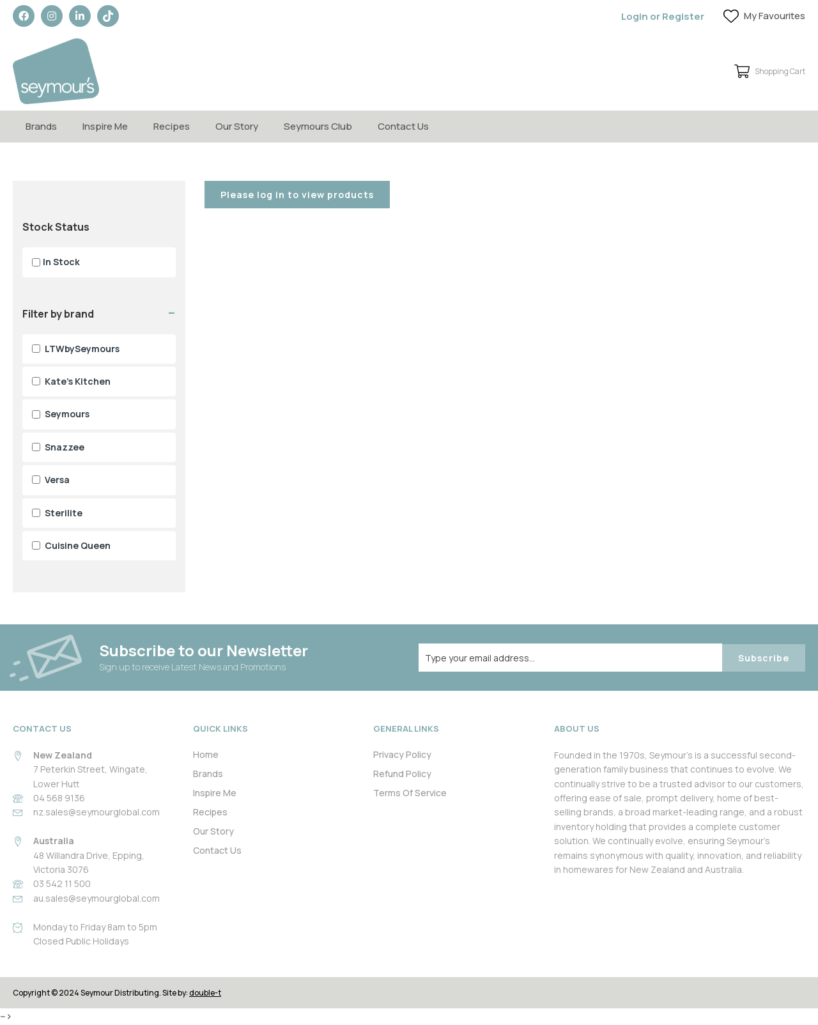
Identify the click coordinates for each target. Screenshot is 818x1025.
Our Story (236, 126)
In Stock (56, 262)
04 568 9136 (59, 798)
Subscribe (763, 658)
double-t (205, 992)
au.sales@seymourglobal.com (96, 898)
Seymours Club (318, 126)
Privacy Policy (402, 754)
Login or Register (662, 16)
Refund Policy (402, 773)
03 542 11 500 (62, 883)
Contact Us (403, 126)
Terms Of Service (410, 793)
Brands (41, 126)
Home (206, 754)
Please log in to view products (297, 195)
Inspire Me (105, 126)
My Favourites (774, 15)
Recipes (171, 126)
